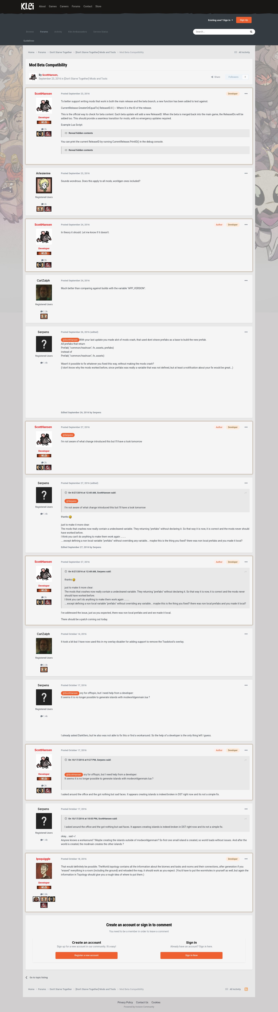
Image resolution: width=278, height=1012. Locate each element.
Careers (64, 6)
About (42, 6)
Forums (76, 6)
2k (44, 129)
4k (44, 204)
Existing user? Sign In (220, 20)
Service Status (100, 31)
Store (98, 6)
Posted (75, 93)
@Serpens (68, 435)
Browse (30, 31)
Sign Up (244, 20)
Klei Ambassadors (77, 31)
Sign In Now (191, 955)
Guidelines (28, 40)
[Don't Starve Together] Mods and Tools (85, 78)
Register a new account (86, 955)
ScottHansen (103, 492)
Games (53, 6)
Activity (58, 31)
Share (215, 77)
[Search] (212, 32)
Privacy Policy (125, 1002)
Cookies (156, 1002)
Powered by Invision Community (139, 1007)
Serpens (101, 571)
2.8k (44, 894)
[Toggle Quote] (66, 492)
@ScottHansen (70, 340)
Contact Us (142, 1002)
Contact (88, 6)
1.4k (44, 362)
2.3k (44, 311)
